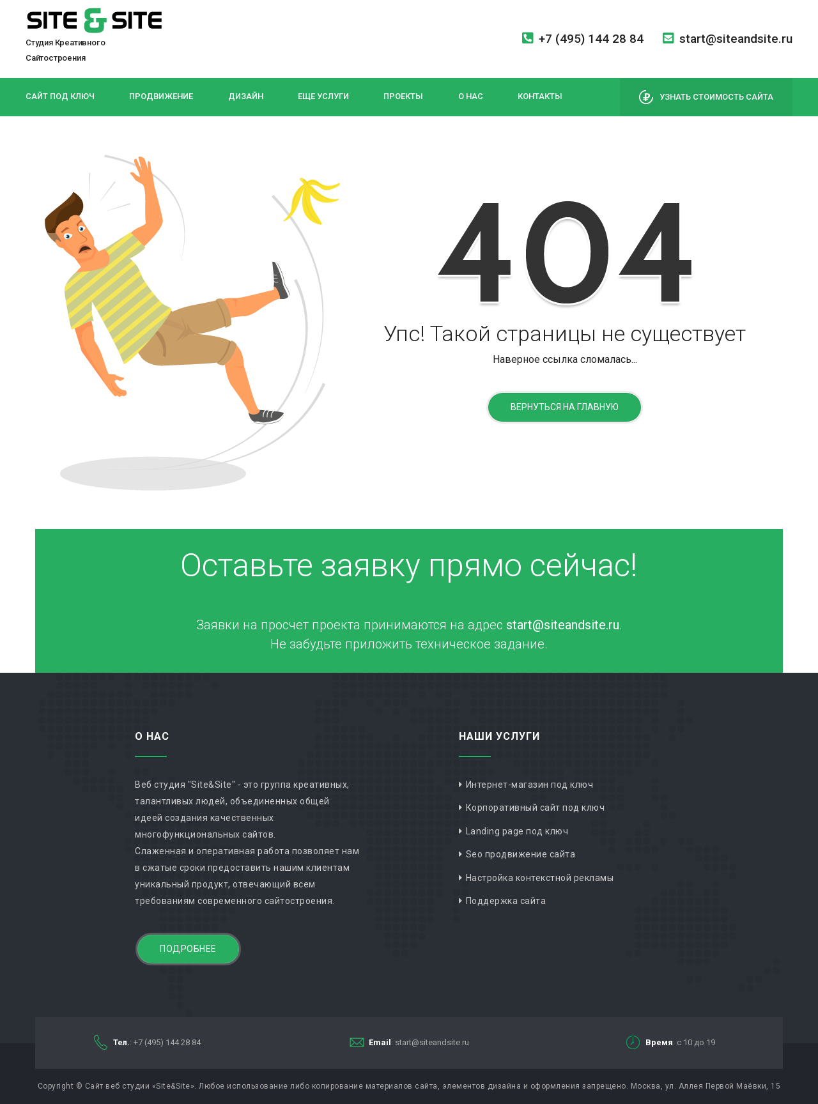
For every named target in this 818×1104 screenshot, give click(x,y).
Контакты (540, 96)
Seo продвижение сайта (521, 854)
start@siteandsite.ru (727, 38)
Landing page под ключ (517, 831)
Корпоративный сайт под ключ (535, 807)
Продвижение (161, 96)
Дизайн (245, 96)
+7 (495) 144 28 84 (583, 38)
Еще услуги (323, 96)
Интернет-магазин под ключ (530, 784)
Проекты (403, 96)
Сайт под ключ (60, 96)
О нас (470, 96)
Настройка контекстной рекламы (540, 878)
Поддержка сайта (506, 901)
